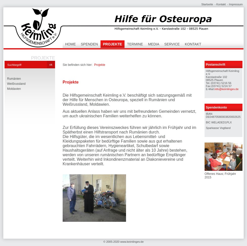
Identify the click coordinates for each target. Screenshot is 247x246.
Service (172, 44)
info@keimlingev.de (226, 89)
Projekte (112, 44)
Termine (135, 44)
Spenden (89, 44)
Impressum (236, 4)
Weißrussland (16, 84)
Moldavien (14, 89)
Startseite (207, 4)
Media (153, 44)
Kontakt (221, 4)
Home (70, 44)
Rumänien (14, 78)
